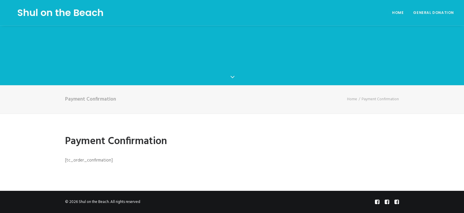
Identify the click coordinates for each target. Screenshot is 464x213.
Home (398, 12)
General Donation (433, 12)
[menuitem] (400, 12)
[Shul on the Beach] (53, 12)
